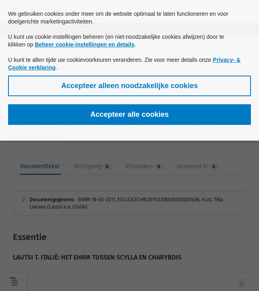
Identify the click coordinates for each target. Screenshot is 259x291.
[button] (129, 86)
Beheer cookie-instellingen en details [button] (85, 44)
